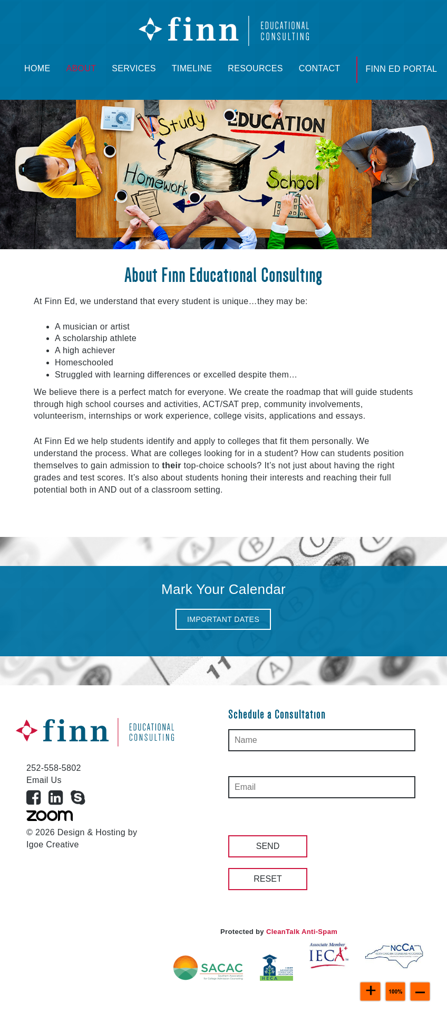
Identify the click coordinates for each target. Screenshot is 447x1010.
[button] (223, 619)
